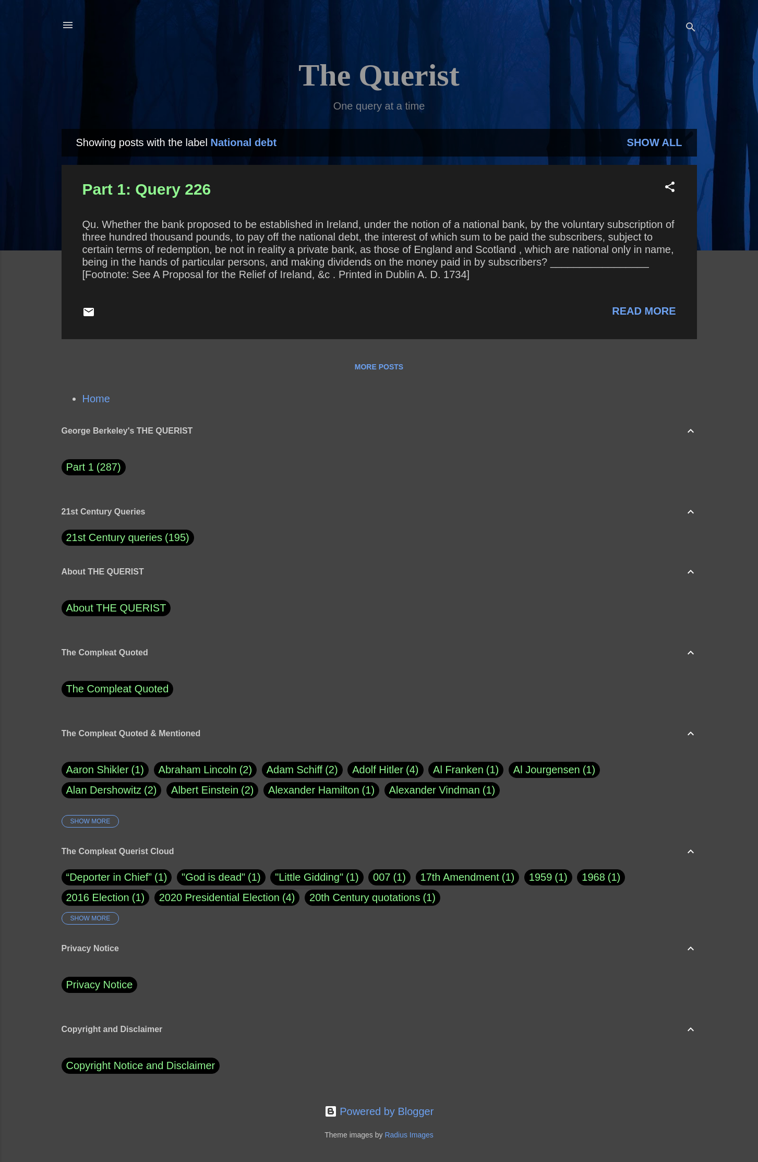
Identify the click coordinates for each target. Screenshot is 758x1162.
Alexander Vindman (442, 790)
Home (96, 398)
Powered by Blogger (379, 1111)
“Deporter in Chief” (109, 877)
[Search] (690, 28)
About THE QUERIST (116, 608)
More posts (379, 367)
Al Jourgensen (554, 770)
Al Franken (466, 770)
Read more (644, 311)
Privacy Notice (99, 984)
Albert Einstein (212, 790)
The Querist (378, 75)
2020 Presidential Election (219, 897)
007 (381, 877)
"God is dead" (213, 877)
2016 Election (97, 897)
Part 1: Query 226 (146, 189)
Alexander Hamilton (321, 790)
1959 (540, 877)
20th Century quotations (364, 897)
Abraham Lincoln (205, 770)
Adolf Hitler (385, 770)
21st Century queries (114, 537)
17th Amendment (459, 877)
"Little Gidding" (309, 877)
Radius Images (408, 1135)
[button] (670, 188)
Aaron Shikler (105, 770)
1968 (593, 877)
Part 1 (93, 467)
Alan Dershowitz (111, 790)
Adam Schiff (302, 770)
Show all (654, 142)
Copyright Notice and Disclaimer (140, 1065)
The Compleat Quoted (117, 688)
